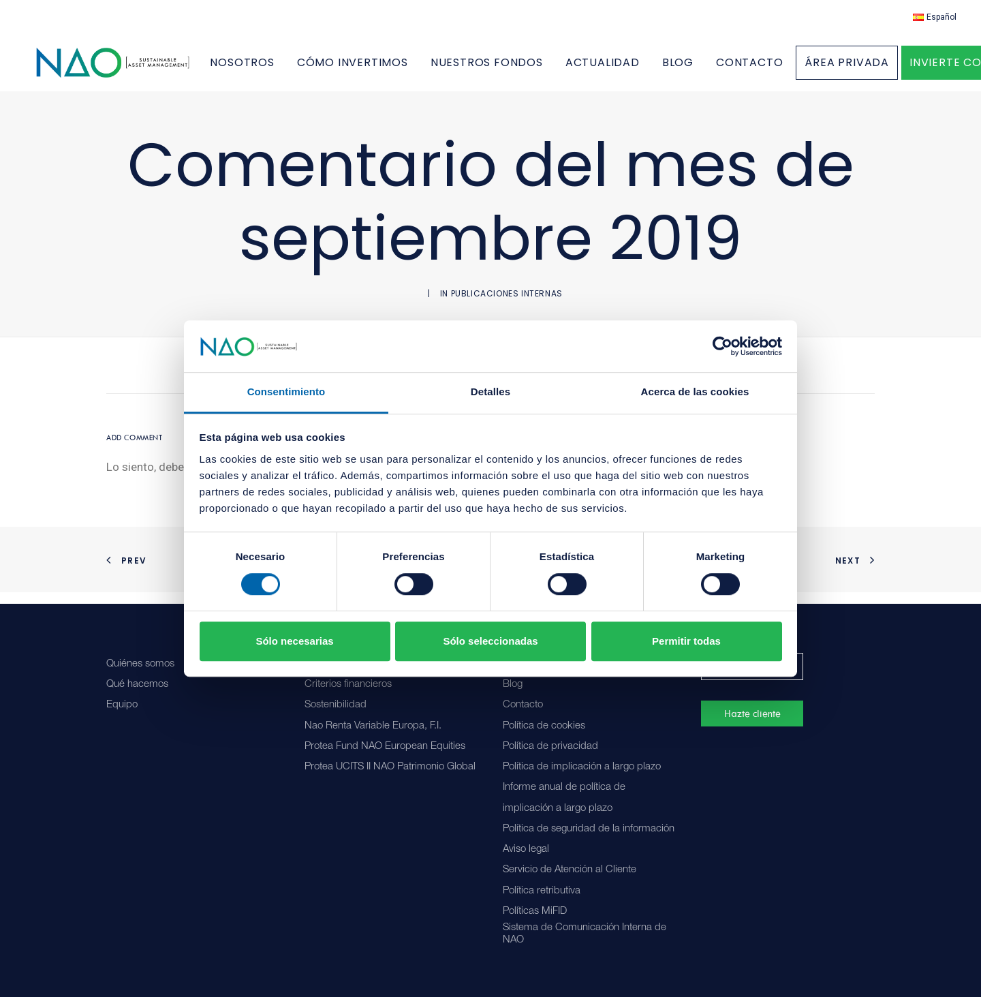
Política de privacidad (550, 746)
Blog (513, 684)
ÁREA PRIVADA (881, 68)
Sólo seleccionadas (490, 641)
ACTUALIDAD (636, 68)
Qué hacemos (137, 684)
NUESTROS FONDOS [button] (520, 68)
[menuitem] (934, 17)
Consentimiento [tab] (286, 392)
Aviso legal (526, 849)
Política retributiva (541, 891)
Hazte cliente (752, 713)
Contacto (523, 705)
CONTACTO (782, 68)
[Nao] (130, 68)
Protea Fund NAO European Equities (385, 746)
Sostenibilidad (336, 705)
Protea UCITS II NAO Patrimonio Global (390, 767)
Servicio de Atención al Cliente (569, 870)
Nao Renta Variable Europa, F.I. (373, 726)
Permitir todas (686, 641)
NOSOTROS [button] (276, 68)
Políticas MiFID (535, 911)
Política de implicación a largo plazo (582, 767)
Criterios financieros (348, 684)
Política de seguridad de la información (588, 829)
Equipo (122, 705)
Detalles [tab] (490, 392)
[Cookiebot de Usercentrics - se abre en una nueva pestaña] (722, 346)
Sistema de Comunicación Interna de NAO (584, 934)
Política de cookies (544, 726)
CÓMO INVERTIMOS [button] (385, 68)
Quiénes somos (140, 664)
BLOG (711, 68)
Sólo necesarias (294, 641)
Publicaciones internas (507, 305)
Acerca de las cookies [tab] (695, 392)
